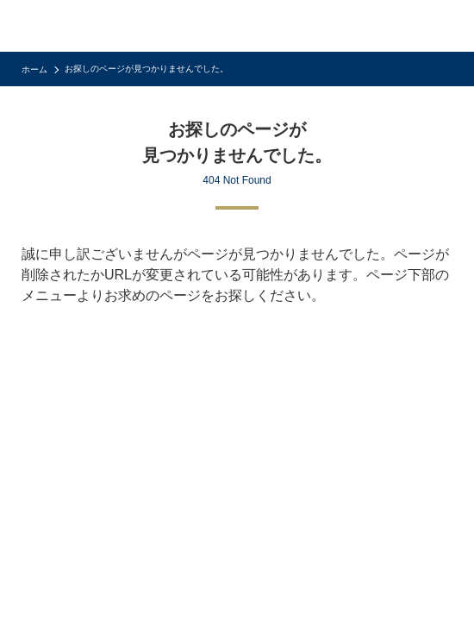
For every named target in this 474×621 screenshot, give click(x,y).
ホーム (34, 69)
